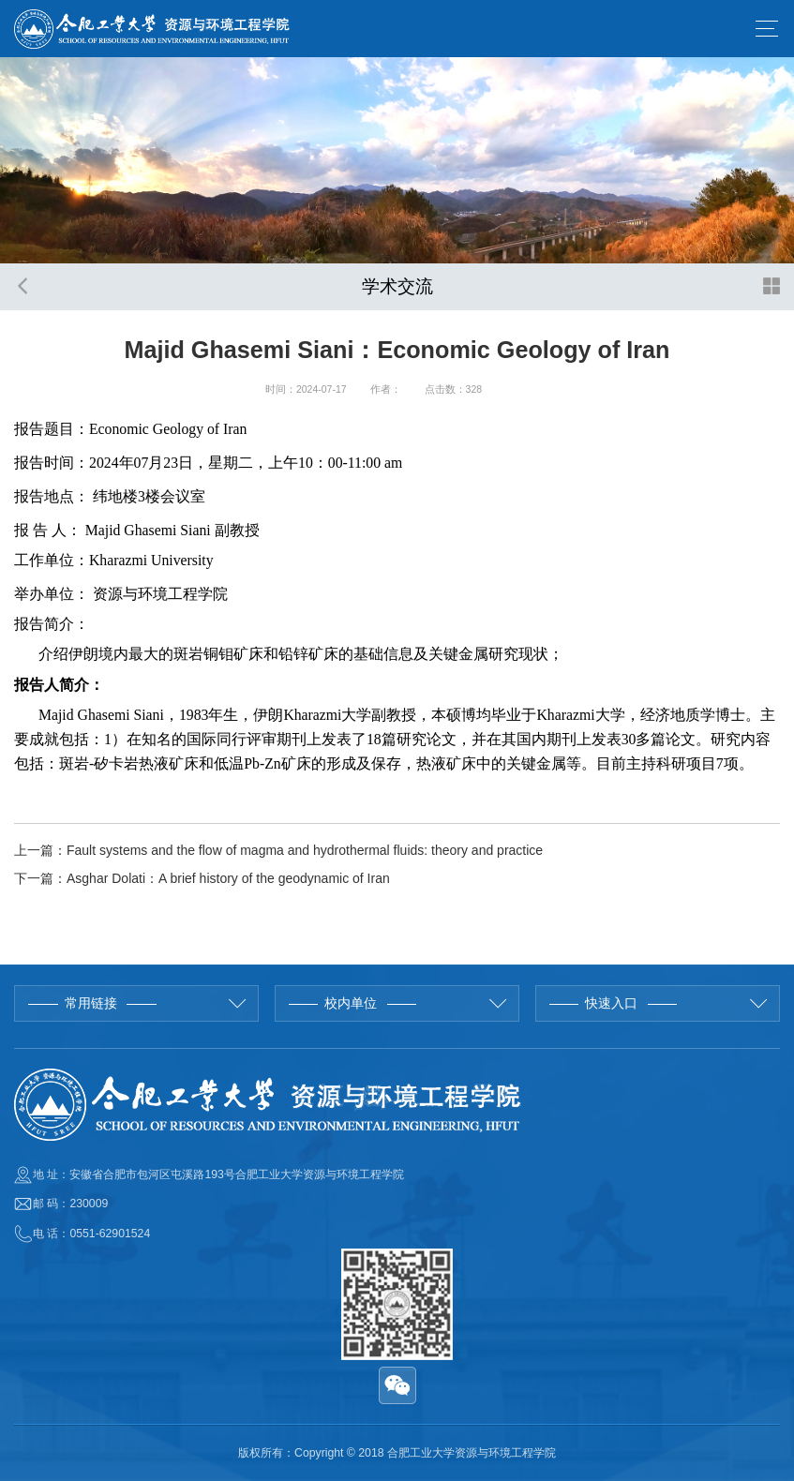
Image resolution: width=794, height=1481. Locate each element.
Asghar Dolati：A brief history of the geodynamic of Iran (228, 878)
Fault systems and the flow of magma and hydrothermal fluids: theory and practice (305, 850)
